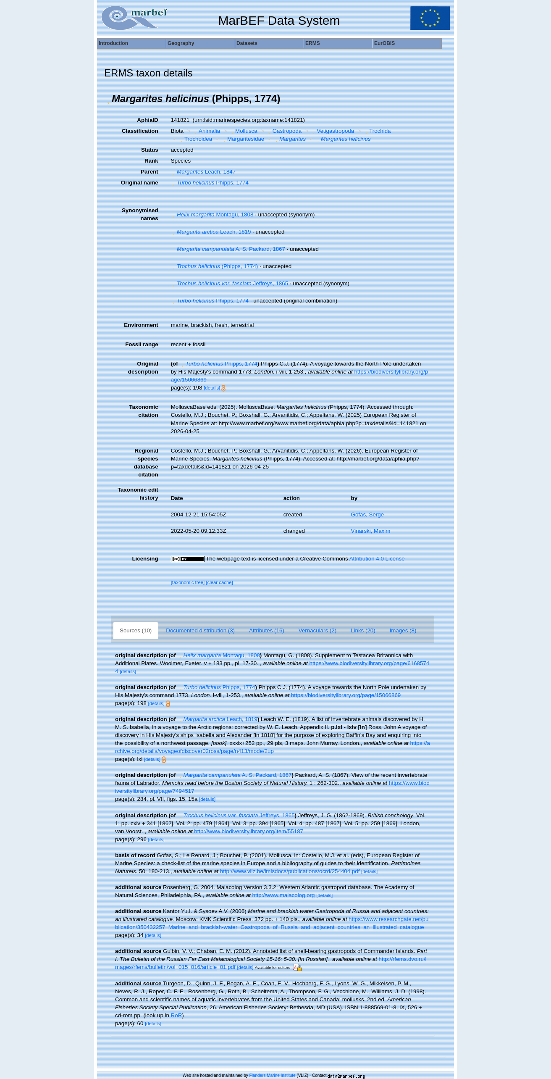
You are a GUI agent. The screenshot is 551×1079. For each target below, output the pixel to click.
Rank (151, 161)
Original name (139, 182)
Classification (140, 131)
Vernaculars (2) (317, 630)
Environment (141, 325)
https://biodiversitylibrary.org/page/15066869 (346, 695)
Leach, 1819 (211, 232)
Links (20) (363, 630)
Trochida (377, 131)
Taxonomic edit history (138, 494)
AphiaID (147, 120)
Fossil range (141, 344)
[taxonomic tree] (188, 582)
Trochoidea (195, 139)
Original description (143, 368)
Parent (149, 171)
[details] (212, 387)
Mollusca (243, 131)
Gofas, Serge (367, 514)
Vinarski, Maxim (371, 531)
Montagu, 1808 (212, 214)
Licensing (145, 558)
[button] (108, 99)
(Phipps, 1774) (214, 266)
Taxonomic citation (143, 411)
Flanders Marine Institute (272, 1075)
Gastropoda (284, 131)
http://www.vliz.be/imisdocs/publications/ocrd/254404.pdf (290, 871)
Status (149, 150)
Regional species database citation (146, 462)
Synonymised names (140, 214)
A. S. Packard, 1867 (228, 249)
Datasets (246, 43)
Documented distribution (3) (200, 630)
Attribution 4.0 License (377, 558)
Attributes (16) (266, 630)
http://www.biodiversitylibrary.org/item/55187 (248, 831)
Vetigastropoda (332, 131)
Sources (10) (136, 630)
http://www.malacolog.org (283, 895)
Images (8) (403, 630)
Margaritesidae (243, 139)
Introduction (113, 43)
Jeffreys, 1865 (229, 283)
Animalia (206, 131)
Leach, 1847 (203, 171)
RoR (176, 1015)
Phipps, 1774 (210, 182)
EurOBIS (384, 43)
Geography (181, 43)
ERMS (312, 43)
